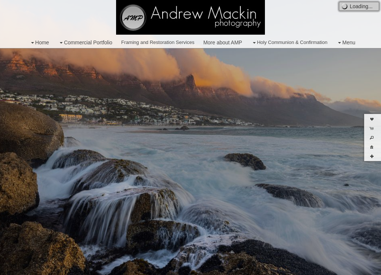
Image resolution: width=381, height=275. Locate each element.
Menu (345, 42)
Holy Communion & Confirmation (289, 42)
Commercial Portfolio (85, 42)
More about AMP (222, 42)
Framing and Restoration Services (158, 42)
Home (39, 42)
